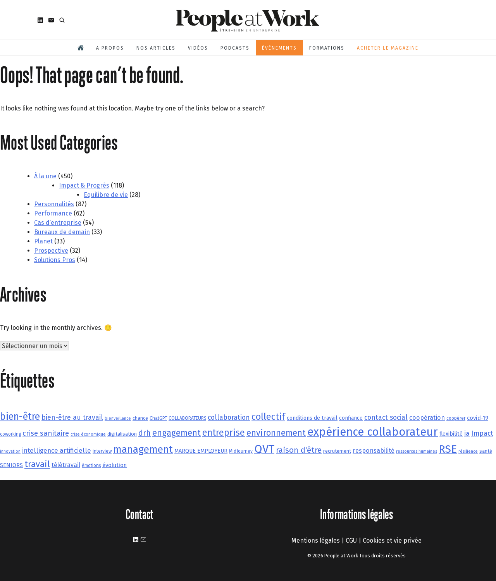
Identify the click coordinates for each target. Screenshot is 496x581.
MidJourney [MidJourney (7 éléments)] (241, 451)
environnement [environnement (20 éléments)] (276, 433)
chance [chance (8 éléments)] (140, 418)
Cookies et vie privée (392, 540)
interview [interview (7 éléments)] (102, 451)
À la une (45, 176)
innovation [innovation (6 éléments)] (10, 451)
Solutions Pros (54, 260)
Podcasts (235, 48)
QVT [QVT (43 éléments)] (264, 449)
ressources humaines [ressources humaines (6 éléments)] (416, 451)
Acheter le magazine (387, 48)
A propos (110, 48)
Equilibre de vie (106, 194)
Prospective (51, 250)
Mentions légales (315, 540)
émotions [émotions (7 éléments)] (91, 465)
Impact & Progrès (84, 185)
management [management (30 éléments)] (143, 449)
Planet (43, 241)
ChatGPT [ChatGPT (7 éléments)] (158, 418)
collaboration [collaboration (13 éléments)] (229, 417)
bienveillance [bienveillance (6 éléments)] (118, 418)
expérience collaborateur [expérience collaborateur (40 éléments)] (372, 432)
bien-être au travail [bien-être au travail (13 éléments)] (72, 417)
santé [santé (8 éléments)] (485, 451)
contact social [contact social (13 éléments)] (386, 417)
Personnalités (54, 204)
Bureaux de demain (62, 232)
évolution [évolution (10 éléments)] (114, 465)
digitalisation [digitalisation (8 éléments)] (122, 434)
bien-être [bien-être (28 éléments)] (20, 416)
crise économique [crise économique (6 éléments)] (88, 434)
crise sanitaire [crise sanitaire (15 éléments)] (45, 433)
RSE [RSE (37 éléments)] (448, 449)
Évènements (279, 48)
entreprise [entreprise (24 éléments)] (223, 432)
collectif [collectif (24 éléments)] (268, 416)
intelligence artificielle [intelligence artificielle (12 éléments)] (56, 450)
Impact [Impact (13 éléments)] (482, 433)
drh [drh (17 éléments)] (144, 433)
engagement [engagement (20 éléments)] (176, 433)
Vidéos (198, 48)
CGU (351, 540)
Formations (326, 48)
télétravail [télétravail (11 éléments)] (66, 465)
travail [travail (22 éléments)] (37, 464)
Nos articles (156, 48)
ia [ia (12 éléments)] (467, 433)
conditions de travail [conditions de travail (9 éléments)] (312, 418)
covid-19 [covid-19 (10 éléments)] (477, 417)
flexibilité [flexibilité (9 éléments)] (451, 434)
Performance (53, 213)
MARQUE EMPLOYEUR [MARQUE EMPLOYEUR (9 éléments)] (200, 451)
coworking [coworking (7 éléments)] (10, 434)
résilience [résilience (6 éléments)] (468, 451)
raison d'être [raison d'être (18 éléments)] (299, 450)
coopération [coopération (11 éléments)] (427, 417)
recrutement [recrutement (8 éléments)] (337, 451)
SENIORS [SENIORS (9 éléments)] (11, 465)
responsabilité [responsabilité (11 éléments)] (373, 450)
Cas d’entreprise (57, 222)
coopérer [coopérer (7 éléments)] (455, 418)
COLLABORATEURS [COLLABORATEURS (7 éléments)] (187, 418)
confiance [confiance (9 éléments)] (351, 418)
